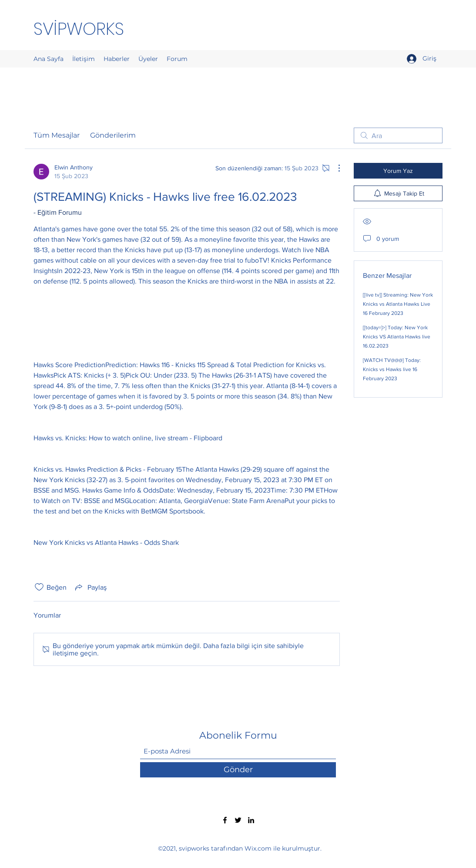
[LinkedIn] (251, 820)
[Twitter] (238, 820)
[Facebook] (225, 820)
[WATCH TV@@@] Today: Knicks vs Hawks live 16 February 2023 (392, 369)
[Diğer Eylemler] (334, 168)
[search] (398, 135)
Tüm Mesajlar (57, 135)
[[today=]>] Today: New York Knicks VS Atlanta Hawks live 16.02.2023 (396, 336)
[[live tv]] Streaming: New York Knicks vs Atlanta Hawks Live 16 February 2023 (398, 304)
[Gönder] (238, 769)
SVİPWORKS (79, 29)
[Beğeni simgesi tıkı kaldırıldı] (39, 587)
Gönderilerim (113, 135)
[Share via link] (90, 587)
